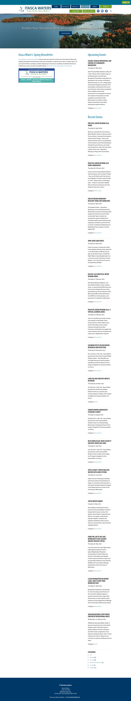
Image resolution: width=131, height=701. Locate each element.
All (91, 655)
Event (99, 108)
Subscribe (75, 11)
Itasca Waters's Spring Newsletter (28, 59)
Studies (92, 668)
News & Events (89, 11)
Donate (105, 6)
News (95, 108)
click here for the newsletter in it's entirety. (59, 66)
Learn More (65, 33)
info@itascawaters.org (65, 692)
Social (92, 665)
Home (56, 6)
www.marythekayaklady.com (73, 697)
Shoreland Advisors (96, 662)
